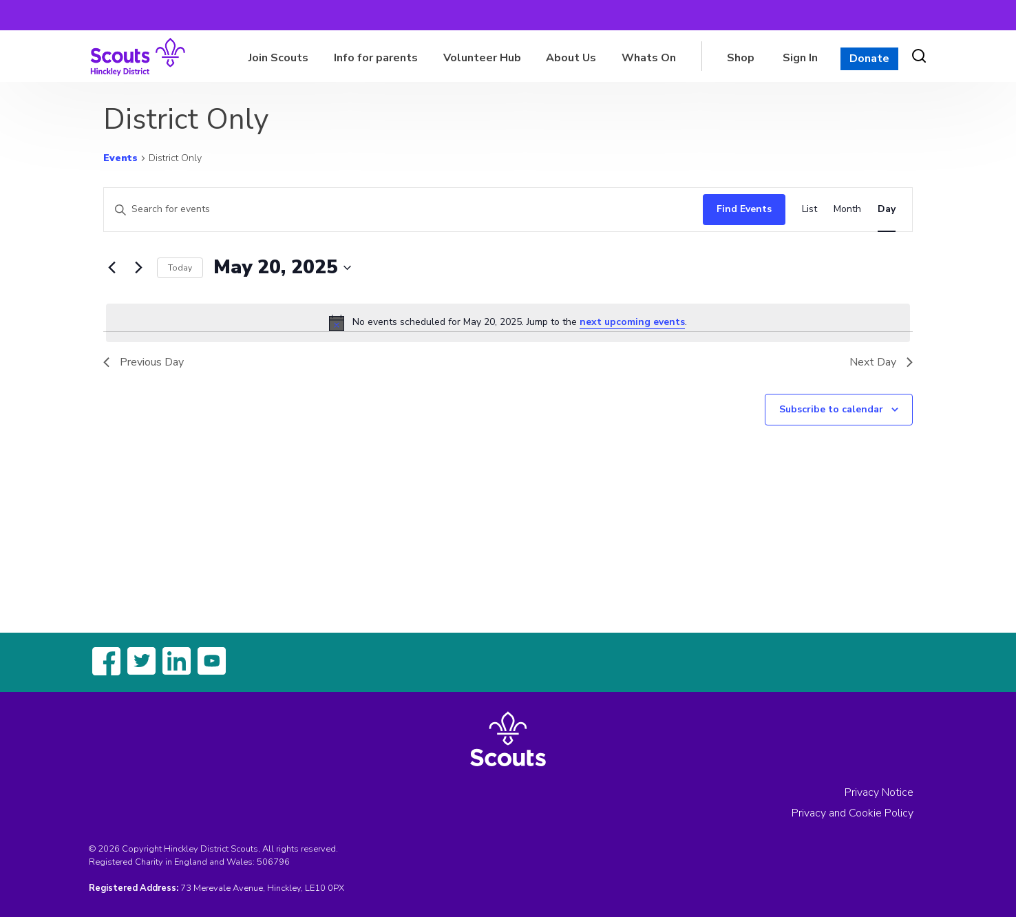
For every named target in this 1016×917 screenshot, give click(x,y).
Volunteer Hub (482, 57)
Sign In (800, 57)
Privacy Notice (879, 792)
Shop (740, 57)
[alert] (508, 323)
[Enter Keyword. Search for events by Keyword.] (400, 209)
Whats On (649, 57)
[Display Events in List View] (809, 209)
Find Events (744, 208)
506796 (273, 862)
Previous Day (143, 362)
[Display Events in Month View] (847, 209)
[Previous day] (111, 268)
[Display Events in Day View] (887, 209)
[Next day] (138, 268)
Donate (869, 58)
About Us (571, 57)
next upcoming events (632, 321)
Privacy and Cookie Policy (852, 813)
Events (120, 158)
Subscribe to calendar (831, 409)
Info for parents (376, 57)
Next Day (881, 362)
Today (180, 267)
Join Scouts (278, 57)
